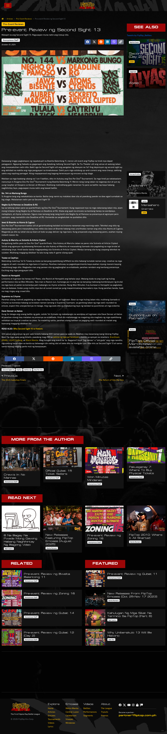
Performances (90, 712)
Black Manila (32, 340)
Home (50, 708)
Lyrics (50, 726)
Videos (51, 722)
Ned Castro (9, 549)
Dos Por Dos (38, 370)
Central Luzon (72, 712)
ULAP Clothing (15, 340)
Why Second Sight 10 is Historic (28, 328)
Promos (104, 715)
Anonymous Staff (11, 40)
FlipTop (19, 370)
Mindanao (70, 722)
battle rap (27, 370)
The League (106, 708)
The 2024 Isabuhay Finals (14, 380)
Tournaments (54, 719)
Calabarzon (71, 715)
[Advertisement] (63, 138)
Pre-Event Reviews (24, 19)
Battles (86, 708)
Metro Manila (72, 708)
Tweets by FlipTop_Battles (139, 35)
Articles (10, 19)
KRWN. (5, 340)
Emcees (51, 715)
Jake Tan (111, 639)
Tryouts (104, 712)
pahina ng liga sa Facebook (66, 337)
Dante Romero (52, 548)
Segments (88, 715)
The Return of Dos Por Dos (111, 380)
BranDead (114, 337)
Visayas (69, 719)
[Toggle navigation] (7, 5)
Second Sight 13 (8, 370)
